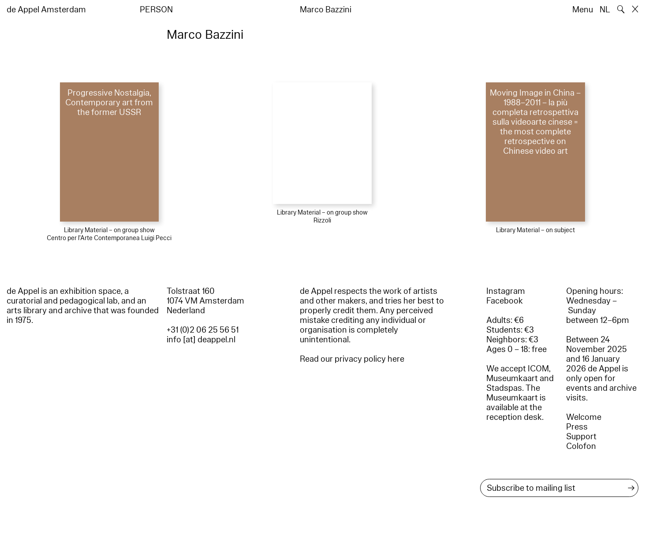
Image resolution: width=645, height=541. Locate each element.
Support (581, 436)
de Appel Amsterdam (46, 9)
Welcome (583, 417)
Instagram (505, 291)
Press (577, 427)
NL (605, 9)
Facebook (504, 301)
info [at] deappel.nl (201, 339)
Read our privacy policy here (352, 359)
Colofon (581, 446)
